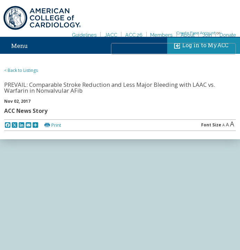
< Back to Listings (21, 70)
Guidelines (84, 35)
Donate (228, 35)
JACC (110, 35)
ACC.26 (134, 35)
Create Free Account (196, 33)
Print (56, 125)
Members (161, 35)
